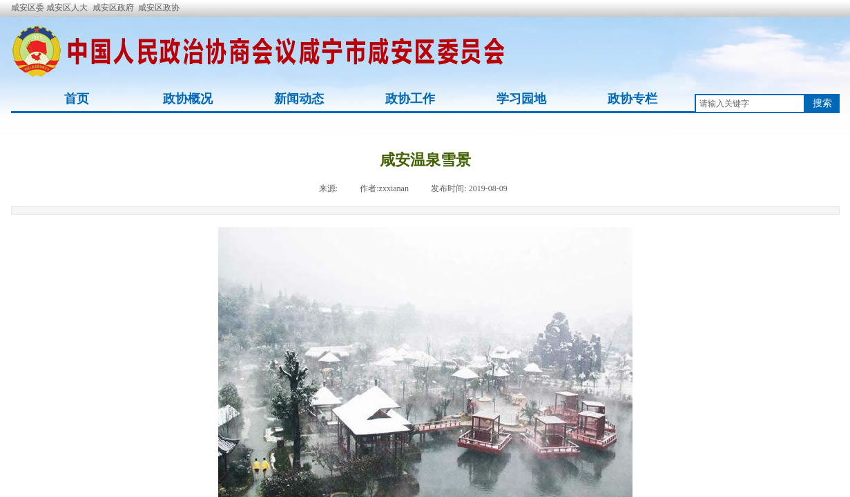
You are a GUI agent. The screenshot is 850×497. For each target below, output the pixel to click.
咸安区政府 (113, 7)
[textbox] (750, 103)
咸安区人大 (67, 7)
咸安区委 (28, 7)
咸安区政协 (159, 7)
